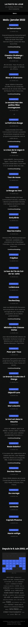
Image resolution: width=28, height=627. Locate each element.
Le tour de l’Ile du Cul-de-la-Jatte (14, 272)
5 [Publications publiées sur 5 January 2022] (10, 561)
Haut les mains (14, 231)
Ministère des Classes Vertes (14, 328)
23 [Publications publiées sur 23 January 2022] (24, 566)
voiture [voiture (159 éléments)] (12, 614)
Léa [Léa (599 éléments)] (5, 597)
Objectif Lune (14, 392)
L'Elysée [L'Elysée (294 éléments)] (5, 595)
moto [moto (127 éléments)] (15, 599)
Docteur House (14, 471)
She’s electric (14, 406)
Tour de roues (14, 177)
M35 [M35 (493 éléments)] (8, 597)
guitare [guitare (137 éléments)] (12, 590)
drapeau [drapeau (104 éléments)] (12, 588)
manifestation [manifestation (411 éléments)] (19, 597)
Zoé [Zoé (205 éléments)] (19, 614)
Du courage (14, 493)
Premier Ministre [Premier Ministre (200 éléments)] (18, 604)
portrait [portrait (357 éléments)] (11, 605)
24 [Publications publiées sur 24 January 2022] (3, 568)
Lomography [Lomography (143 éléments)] (21, 595)
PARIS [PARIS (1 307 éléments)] (8, 602)
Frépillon (14, 258)
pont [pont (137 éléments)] (6, 604)
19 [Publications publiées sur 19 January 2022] (10, 566)
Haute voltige (14, 533)
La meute (14, 506)
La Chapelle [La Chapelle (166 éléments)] (11, 595)
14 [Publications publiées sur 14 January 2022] (17, 563)
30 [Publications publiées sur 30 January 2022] (24, 568)
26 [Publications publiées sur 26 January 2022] (10, 568)
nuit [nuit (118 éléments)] (24, 599)
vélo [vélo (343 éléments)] (16, 614)
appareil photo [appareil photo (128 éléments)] (17, 577)
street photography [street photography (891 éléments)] (12, 612)
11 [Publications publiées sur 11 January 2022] (7, 563)
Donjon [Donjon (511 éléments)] (6, 588)
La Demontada (14, 28)
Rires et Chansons (14, 77)
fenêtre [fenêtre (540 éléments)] (7, 590)
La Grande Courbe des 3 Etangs (14, 377)
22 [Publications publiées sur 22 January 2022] (20, 566)
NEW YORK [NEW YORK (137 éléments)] (19, 599)
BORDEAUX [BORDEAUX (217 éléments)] (20, 581)
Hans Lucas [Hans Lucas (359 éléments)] (19, 590)
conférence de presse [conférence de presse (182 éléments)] (16, 584)
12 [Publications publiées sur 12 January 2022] (10, 563)
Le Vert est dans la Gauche (14, 420)
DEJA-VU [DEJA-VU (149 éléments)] (22, 586)
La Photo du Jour (14, 4)
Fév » (15, 573)
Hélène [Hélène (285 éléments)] (22, 593)
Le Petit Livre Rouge (14, 123)
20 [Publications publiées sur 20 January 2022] (14, 566)
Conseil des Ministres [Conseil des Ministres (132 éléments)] (9, 586)
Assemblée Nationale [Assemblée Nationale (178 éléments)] (19, 579)
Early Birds (14, 217)
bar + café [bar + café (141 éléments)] (14, 581)
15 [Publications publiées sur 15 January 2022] (20, 563)
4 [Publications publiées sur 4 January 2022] (7, 561)
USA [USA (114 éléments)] (8, 614)
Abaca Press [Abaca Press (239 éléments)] (10, 577)
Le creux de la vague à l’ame (14, 151)
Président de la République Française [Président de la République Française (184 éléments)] (14, 607)
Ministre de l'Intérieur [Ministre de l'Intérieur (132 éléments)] (8, 599)
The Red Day (14, 300)
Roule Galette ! (14, 446)
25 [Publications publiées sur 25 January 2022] (7, 568)
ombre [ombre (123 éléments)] (3, 602)
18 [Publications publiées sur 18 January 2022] (7, 566)
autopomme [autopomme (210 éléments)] (7, 581)
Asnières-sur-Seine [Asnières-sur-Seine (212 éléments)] (8, 579)
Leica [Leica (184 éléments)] (16, 595)
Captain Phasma (14, 520)
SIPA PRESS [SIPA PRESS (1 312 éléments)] (14, 609)
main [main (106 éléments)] (12, 597)
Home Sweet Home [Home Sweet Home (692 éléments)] (11, 593)
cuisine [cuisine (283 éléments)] (17, 586)
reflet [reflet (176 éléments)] (7, 609)
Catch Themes (17, 624)
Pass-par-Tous (14, 352)
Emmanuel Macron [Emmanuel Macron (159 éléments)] (19, 588)
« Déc (13, 573)
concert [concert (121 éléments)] (8, 584)
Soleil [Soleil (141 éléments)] (20, 609)
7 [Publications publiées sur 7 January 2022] (17, 561)
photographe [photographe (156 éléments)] (15, 602)
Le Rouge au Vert (14, 190)
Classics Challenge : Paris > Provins (14, 56)
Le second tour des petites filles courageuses (14, 105)
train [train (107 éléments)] (23, 612)
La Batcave (14, 287)
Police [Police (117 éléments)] (23, 602)
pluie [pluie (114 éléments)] (21, 602)
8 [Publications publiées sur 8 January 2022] (20, 561)
